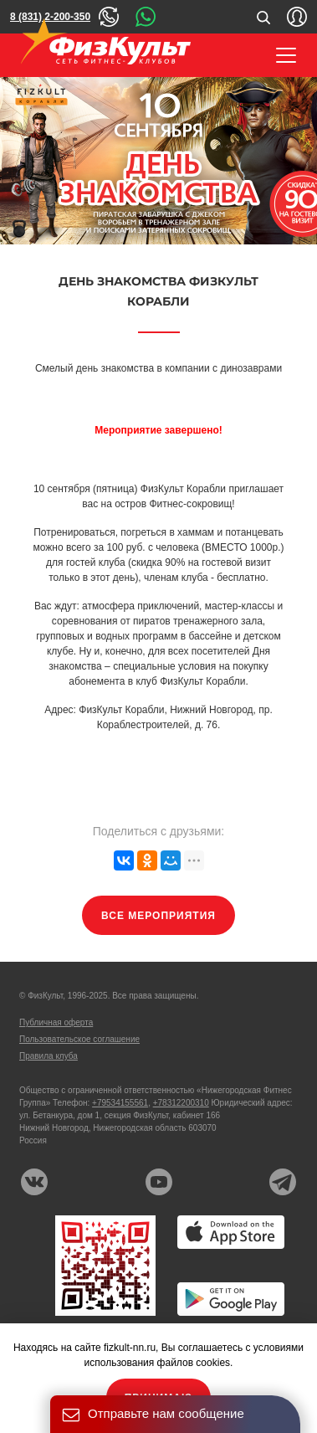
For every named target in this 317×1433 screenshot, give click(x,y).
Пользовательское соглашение (79, 1039)
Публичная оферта (56, 1022)
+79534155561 (120, 1102)
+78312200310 (181, 1102)
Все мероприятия (158, 916)
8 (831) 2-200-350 (50, 17)
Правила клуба (48, 1056)
